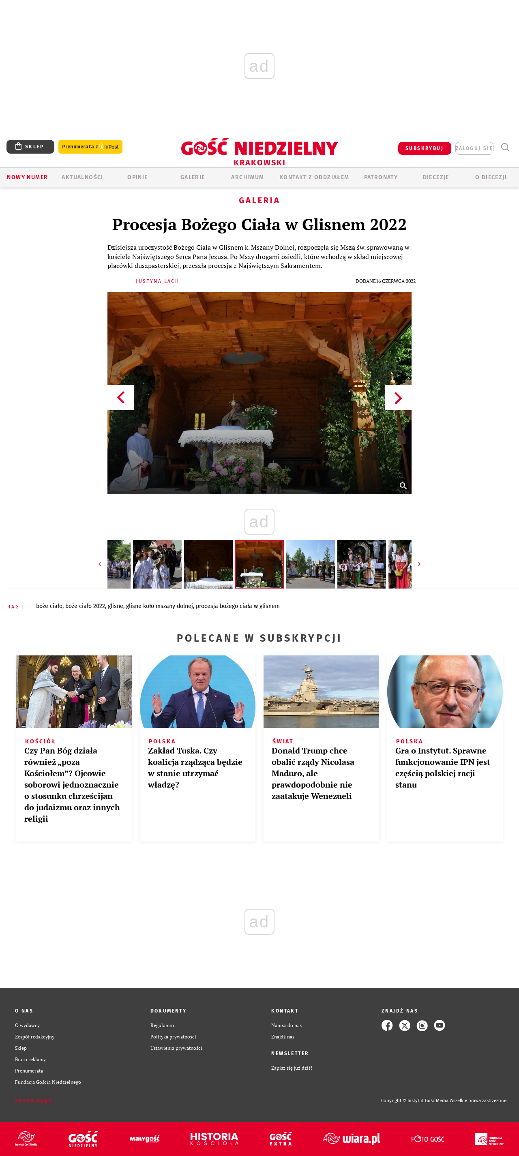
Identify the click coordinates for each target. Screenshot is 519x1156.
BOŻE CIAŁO (49, 606)
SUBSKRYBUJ (424, 148)
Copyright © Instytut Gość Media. (415, 1100)
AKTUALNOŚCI (82, 177)
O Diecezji (491, 177)
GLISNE (115, 606)
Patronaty (381, 177)
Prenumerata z (90, 147)
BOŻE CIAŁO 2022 (85, 606)
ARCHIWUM (247, 177)
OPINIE (137, 177)
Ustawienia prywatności (176, 1048)
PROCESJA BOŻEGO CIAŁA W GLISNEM (238, 606)
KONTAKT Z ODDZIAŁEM (314, 177)
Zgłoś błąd (33, 1101)
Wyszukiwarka (505, 147)
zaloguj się (474, 148)
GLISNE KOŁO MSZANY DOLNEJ (159, 606)
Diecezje (436, 177)
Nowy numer (27, 177)
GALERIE (192, 177)
